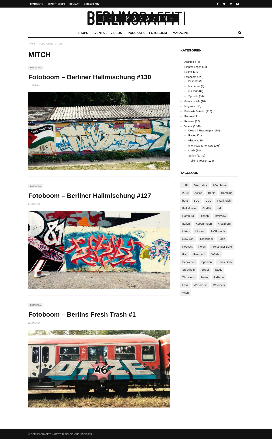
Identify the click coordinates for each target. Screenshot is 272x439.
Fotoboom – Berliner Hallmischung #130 (89, 77)
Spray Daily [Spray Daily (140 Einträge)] (225, 262)
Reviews (189, 121)
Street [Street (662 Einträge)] (205, 269)
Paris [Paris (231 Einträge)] (222, 238)
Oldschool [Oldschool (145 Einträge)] (206, 238)
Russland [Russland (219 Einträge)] (199, 254)
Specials (193, 96)
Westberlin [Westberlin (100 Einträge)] (200, 285)
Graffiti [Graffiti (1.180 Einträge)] (206, 208)
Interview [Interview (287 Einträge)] (220, 215)
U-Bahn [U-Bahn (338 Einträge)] (219, 277)
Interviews (194, 86)
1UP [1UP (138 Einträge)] (185, 185)
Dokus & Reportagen (200, 130)
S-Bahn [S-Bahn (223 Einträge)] (215, 254)
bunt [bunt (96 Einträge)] (185, 200)
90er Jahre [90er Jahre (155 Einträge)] (220, 185)
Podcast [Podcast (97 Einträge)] (187, 246)
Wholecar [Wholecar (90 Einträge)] (219, 285)
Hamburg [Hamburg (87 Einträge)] (188, 215)
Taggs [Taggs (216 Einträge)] (218, 269)
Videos (117, 33)
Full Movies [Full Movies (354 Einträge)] (189, 208)
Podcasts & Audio (194, 111)
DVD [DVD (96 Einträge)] (209, 200)
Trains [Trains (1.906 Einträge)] (204, 277)
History (192, 140)
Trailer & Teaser (197, 160)
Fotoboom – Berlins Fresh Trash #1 (82, 314)
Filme (191, 135)
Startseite (36, 4)
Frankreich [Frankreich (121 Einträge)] (224, 200)
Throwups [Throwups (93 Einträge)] (188, 277)
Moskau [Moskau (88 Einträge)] (200, 231)
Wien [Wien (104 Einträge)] (185, 292)
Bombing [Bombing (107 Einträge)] (226, 192)
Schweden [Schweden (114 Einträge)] (189, 262)
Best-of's (193, 81)
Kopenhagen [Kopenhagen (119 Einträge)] (204, 223)
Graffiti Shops (56, 4)
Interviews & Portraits (200, 145)
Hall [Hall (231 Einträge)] (219, 208)
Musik (191, 150)
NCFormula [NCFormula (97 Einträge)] (218, 231)
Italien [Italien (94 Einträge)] (186, 223)
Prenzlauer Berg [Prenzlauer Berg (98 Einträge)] (221, 246)
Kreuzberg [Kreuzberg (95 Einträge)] (224, 223)
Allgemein (190, 61)
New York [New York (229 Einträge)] (188, 238)
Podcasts (136, 33)
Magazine (181, 33)
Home (32, 43)
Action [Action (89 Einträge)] (198, 192)
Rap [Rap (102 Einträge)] (185, 254)
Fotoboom (159, 33)
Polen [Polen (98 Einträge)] (202, 246)
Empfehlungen (192, 66)
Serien (192, 155)
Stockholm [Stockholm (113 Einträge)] (189, 269)
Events (100, 33)
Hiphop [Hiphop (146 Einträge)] (204, 215)
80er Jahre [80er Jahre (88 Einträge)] (200, 185)
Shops (82, 33)
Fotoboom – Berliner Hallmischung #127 (89, 195)
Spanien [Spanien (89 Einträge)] (206, 262)
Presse (188, 116)
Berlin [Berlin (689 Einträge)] (211, 192)
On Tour (193, 91)
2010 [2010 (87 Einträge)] (185, 192)
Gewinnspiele (192, 101)
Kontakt (75, 4)
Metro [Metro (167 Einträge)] (185, 231)
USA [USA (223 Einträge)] (185, 285)
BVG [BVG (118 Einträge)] (197, 200)
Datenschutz (92, 4)
